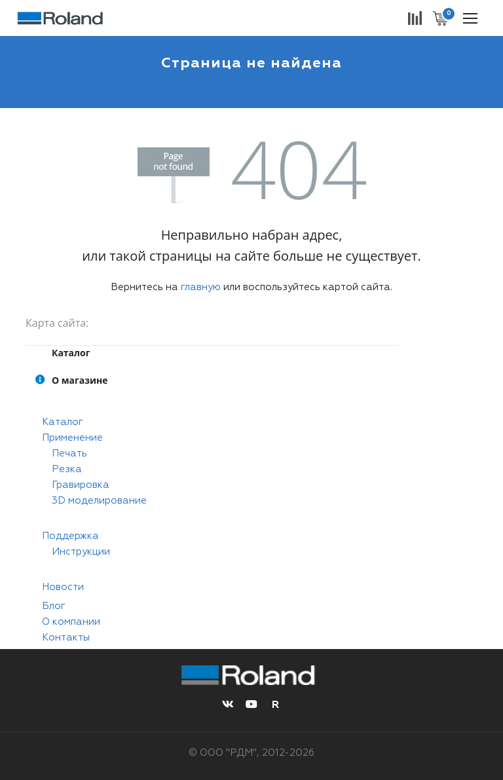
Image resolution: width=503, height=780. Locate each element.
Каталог (62, 422)
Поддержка (70, 536)
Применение (72, 438)
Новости (63, 587)
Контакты (66, 637)
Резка (67, 469)
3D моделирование (99, 501)
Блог (53, 606)
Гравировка (80, 485)
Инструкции (81, 552)
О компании (71, 622)
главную (201, 287)
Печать (69, 453)
